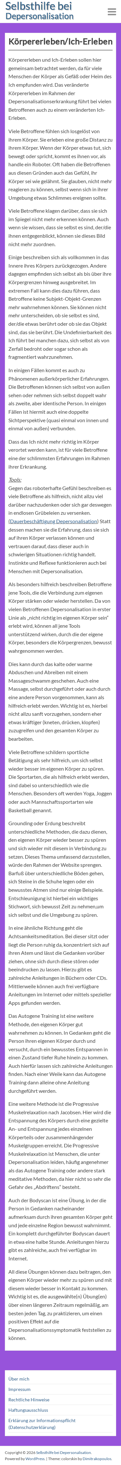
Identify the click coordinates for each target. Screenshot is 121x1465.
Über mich (18, 1379)
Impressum (19, 1389)
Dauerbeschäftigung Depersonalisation (53, 521)
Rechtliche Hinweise (28, 1399)
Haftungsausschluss (28, 1410)
